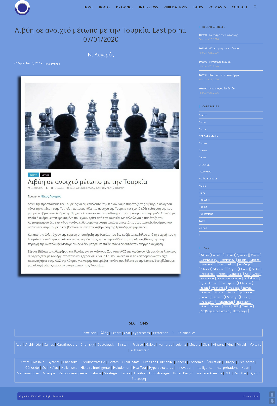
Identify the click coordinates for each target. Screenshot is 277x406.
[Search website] (255, 7)
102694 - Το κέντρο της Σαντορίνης (218, 35)
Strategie (232, 297)
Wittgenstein (139, 350)
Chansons (70, 362)
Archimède (33, 344)
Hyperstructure (209, 283)
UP (272, 394)
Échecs (181, 362)
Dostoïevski (105, 344)
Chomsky (87, 344)
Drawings (204, 164)
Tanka (125, 373)
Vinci (227, 306)
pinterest (206, 292)
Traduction (207, 301)
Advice (25, 362)
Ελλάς (103, 333)
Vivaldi (242, 344)
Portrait (232, 292)
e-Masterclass (226, 264)
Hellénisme (69, 367)
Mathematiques (208, 178)
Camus (255, 255)
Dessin (242, 259)
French (222, 273)
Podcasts (204, 199)
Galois (150, 344)
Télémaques (187, 333)
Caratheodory (209, 259)
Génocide (32, 367)
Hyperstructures (161, 367)
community (227, 259)
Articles (203, 115)
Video (204, 306)
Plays (202, 192)
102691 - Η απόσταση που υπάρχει (219, 75)
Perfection (160, 333)
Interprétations (227, 367)
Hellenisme (207, 278)
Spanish (218, 297)
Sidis (206, 344)
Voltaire (255, 344)
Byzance (242, 255)
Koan (245, 367)
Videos (203, 228)
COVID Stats (131, 362)
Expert (116, 333)
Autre (229, 255)
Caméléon (89, 333)
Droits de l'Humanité (158, 362)
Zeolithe (247, 306)
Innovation (184, 367)
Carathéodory (67, 344)
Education (218, 269)
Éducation (214, 362)
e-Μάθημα (245, 264)
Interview (245, 283)
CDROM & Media (208, 136)
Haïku (53, 367)
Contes (203, 143)
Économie (196, 362)
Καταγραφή (240, 311)
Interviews (205, 171)
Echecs (205, 269)
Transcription (225, 301)
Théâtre (139, 373)
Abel (19, 344)
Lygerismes (141, 333)
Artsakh (217, 255)
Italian (204, 287)
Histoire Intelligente (229, 278)
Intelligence (229, 283)
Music (202, 185)
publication (246, 292)
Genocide (235, 273)
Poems (203, 207)
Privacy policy (250, 396)
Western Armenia (209, 373)
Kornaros (165, 344)
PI (173, 333)
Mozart (194, 344)
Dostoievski (207, 264)
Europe (229, 362)
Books (202, 129)
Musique (234, 287)
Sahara (205, 297)
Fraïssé (138, 344)
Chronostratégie (93, 362)
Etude (244, 269)
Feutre (256, 269)
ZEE (236, 306)
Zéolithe (240, 373)
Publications (53, 64)
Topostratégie (159, 373)
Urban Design (183, 373)
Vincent (215, 306)
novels (247, 287)
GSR (127, 333)
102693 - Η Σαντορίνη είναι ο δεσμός (219, 48)
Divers (202, 157)
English (233, 269)
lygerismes (218, 287)
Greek (256, 273)
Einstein (123, 344)
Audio (202, 122)
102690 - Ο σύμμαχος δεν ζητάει (217, 88)
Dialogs (203, 150)
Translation (243, 301)
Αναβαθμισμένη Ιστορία (215, 311)
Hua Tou (139, 367)
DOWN (272, 401)
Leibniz (180, 344)
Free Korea (207, 273)
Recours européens (73, 373)
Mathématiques (28, 373)
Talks (202, 221)
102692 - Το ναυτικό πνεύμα (214, 61)
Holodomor (251, 278)
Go (247, 273)
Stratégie (110, 373)
